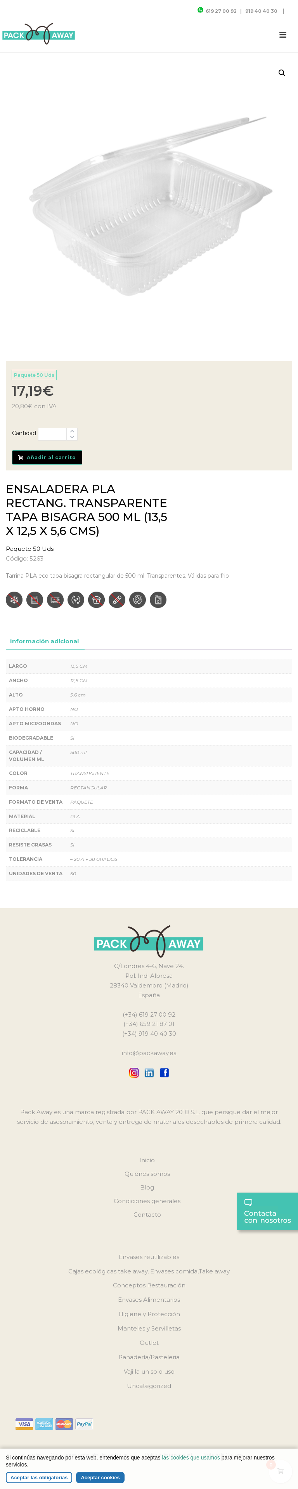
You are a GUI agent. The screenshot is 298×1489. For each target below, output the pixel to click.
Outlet (149, 1342)
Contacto (147, 1214)
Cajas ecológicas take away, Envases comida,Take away (149, 1271)
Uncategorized (149, 1386)
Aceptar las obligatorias (39, 1477)
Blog (147, 1187)
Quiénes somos (147, 1173)
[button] (282, 73)
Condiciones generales (147, 1201)
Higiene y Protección (149, 1314)
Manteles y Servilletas (149, 1328)
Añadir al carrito (47, 457)
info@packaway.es (149, 1053)
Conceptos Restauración (149, 1285)
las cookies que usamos (191, 1457)
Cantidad (24, 433)
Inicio (147, 1160)
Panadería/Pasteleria (149, 1357)
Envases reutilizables (149, 1257)
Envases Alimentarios (149, 1299)
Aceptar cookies (100, 1477)
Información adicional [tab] (44, 641)
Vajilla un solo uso (149, 1371)
